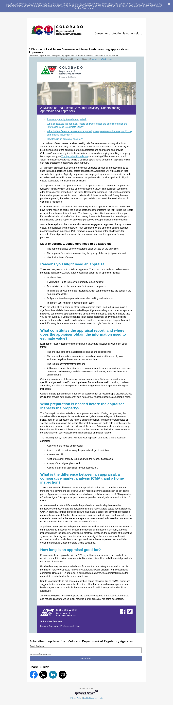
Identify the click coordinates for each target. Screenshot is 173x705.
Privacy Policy (76, 698)
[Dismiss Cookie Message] (169, 3)
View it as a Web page (101, 59)
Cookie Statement (84, 8)
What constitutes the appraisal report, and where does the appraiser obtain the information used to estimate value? (83, 334)
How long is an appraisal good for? (65, 139)
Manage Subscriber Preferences (56, 626)
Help (77, 626)
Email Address (37, 646)
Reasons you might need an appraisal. (66, 119)
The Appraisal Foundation (74, 156)
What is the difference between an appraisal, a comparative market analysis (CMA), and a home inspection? (82, 478)
